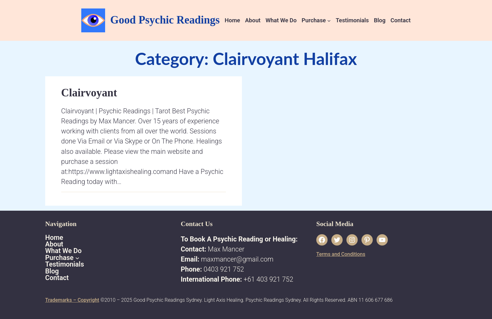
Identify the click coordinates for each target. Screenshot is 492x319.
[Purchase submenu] (329, 20)
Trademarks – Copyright (72, 300)
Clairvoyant (89, 93)
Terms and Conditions (340, 254)
